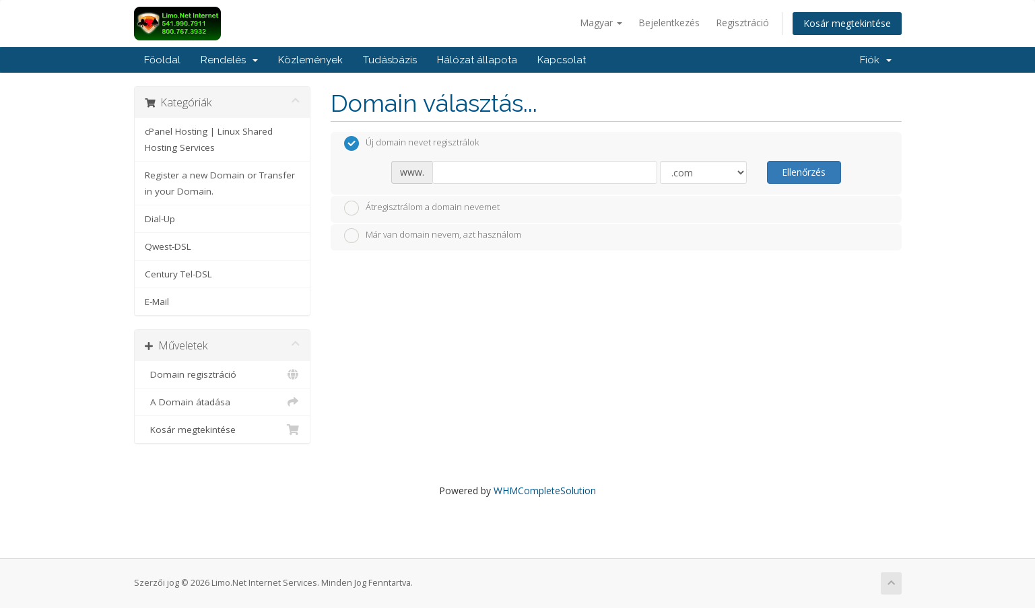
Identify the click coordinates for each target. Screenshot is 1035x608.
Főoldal (162, 60)
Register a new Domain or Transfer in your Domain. (220, 183)
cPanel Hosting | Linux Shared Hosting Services (209, 139)
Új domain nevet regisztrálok (411, 143)
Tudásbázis (390, 60)
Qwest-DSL (168, 246)
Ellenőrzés (804, 172)
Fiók (876, 60)
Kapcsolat (561, 60)
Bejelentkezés (669, 22)
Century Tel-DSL (178, 274)
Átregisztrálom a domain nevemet (422, 208)
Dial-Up (160, 219)
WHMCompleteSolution (545, 490)
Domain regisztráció (222, 374)
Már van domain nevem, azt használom (432, 235)
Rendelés (229, 60)
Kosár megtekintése (847, 23)
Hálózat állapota (477, 60)
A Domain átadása (222, 402)
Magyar (601, 22)
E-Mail (157, 302)
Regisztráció (742, 22)
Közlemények (310, 60)
